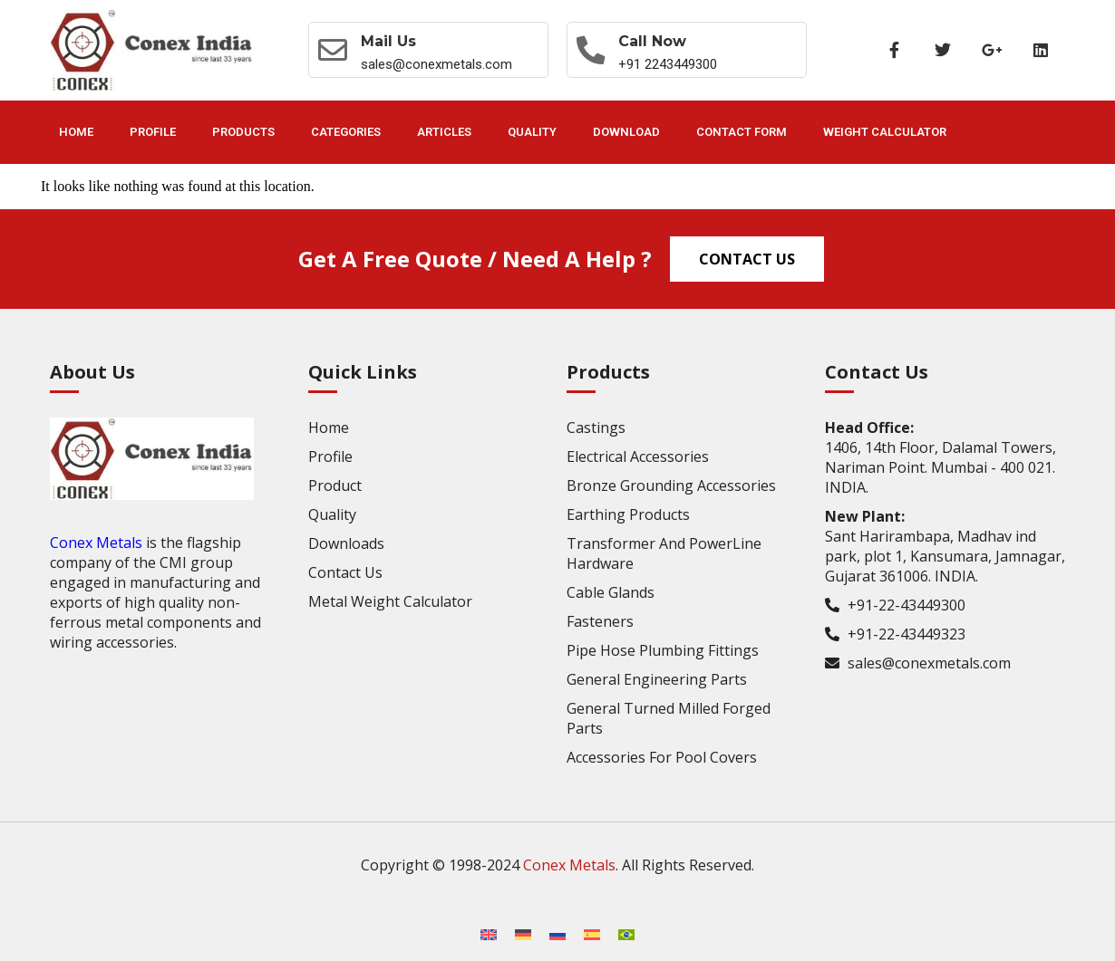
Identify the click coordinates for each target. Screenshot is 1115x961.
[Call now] (591, 49)
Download (626, 132)
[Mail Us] (332, 49)
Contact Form (741, 132)
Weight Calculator (884, 132)
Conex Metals (96, 543)
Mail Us (388, 41)
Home (76, 132)
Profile (153, 132)
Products (243, 132)
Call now (653, 41)
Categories (346, 132)
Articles (444, 132)
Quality (532, 132)
